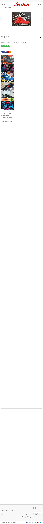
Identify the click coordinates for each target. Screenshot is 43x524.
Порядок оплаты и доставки (5, 513)
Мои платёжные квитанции (15, 509)
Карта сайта (2, 514)
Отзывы (2, 120)
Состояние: (2, 37)
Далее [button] (42, 19)
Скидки (2, 507)
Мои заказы (13, 507)
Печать (3, 48)
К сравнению (7, 48)
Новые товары (3, 509)
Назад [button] (1, 19)
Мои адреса (13, 510)
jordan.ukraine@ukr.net (27, 519)
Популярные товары (4, 510)
